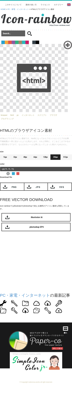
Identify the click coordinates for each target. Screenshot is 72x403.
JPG (37, 187)
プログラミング (7, 119)
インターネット (28, 115)
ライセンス (45, 5)
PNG (14, 187)
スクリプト (42, 115)
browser (4, 115)
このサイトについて (13, 5)
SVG (61, 187)
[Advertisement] (25, 261)
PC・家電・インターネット (18, 9)
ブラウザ (53, 115)
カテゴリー (58, 5)
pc (18, 115)
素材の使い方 (31, 5)
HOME (3, 9)
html (12, 115)
